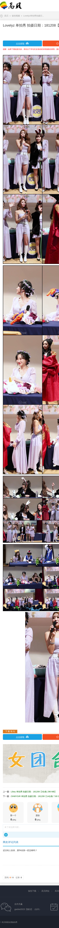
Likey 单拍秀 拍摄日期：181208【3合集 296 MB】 (33, 791)
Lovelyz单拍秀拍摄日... (33, 16)
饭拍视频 (16, 16)
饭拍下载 (32, 891)
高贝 (6, 16)
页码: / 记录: (13, 877)
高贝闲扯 (45, 891)
